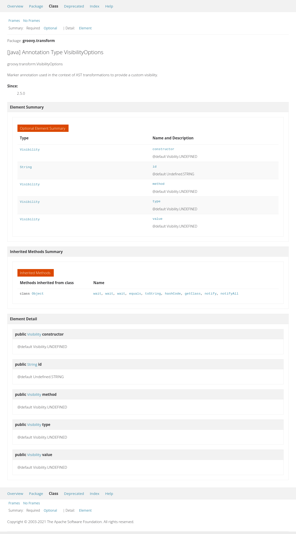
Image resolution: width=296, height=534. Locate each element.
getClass (193, 293)
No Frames (31, 20)
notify (211, 293)
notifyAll (229, 293)
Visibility (30, 149)
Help (109, 6)
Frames (14, 20)
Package (36, 6)
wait (97, 293)
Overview (15, 6)
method (158, 184)
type (157, 201)
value (158, 219)
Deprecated (74, 6)
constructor (163, 149)
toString (153, 293)
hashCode (173, 293)
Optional (50, 28)
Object (38, 293)
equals (135, 293)
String (26, 166)
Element (85, 28)
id (154, 166)
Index (94, 6)
